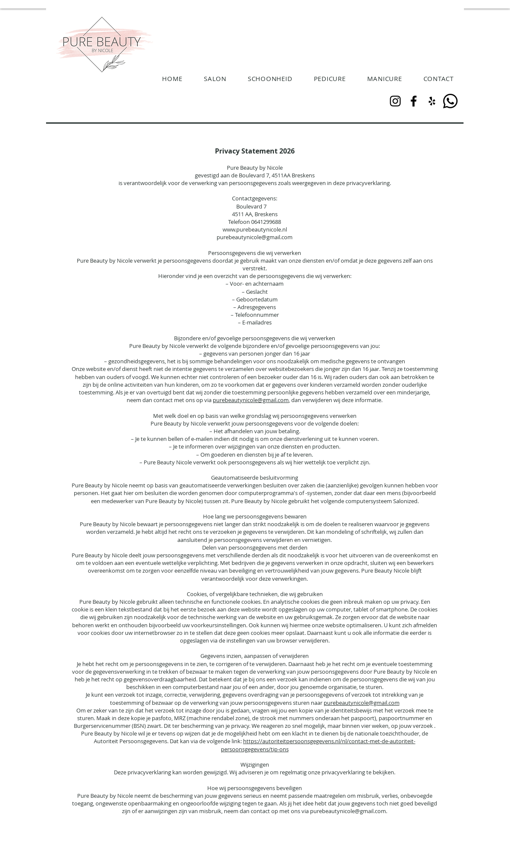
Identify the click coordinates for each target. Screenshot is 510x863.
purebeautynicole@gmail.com (251, 400)
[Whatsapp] (450, 101)
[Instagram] (395, 101)
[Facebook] (413, 101)
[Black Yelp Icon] (432, 101)
